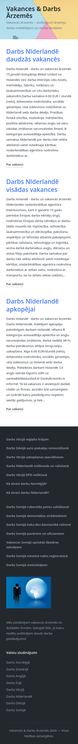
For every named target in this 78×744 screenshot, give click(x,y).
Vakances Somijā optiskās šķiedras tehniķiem (32, 544)
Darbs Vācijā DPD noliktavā (26, 475)
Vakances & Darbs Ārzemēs (33, 12)
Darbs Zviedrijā (17, 669)
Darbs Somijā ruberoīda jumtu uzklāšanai (37, 507)
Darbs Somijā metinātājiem (26, 565)
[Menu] (15, 37)
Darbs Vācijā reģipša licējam (27, 439)
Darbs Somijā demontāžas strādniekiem (36, 516)
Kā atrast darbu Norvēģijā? (26, 483)
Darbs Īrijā (13, 683)
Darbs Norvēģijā (18, 662)
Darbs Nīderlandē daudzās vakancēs (33, 55)
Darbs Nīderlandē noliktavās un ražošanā (37, 466)
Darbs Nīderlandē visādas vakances (32, 185)
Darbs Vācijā (15, 689)
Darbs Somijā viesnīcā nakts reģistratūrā (37, 556)
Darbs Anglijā (16, 676)
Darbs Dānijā (15, 703)
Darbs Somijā (16, 710)
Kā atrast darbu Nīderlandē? (27, 492)
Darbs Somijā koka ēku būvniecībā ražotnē (38, 524)
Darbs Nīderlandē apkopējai (32, 305)
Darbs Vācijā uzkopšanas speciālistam (34, 457)
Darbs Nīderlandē (19, 696)
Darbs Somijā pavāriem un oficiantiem (35, 533)
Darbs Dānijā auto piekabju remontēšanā (37, 448)
